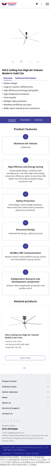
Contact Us (7, 413)
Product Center (9, 381)
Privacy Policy (18, 453)
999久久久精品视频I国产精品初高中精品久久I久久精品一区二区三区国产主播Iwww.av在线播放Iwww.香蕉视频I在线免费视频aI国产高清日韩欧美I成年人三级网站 (25, 462)
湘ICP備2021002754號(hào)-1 (15, 450)
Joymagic (35, 453)
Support (28, 453)
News (4, 397)
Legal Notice (7, 453)
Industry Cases (9, 386)
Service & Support (10, 408)
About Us (6, 402)
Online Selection (10, 392)
